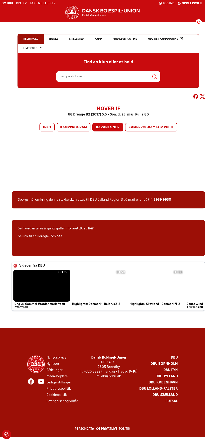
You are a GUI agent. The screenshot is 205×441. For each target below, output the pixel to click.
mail (131, 199)
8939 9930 (162, 199)
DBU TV (21, 3)
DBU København (163, 382)
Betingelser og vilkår (62, 401)
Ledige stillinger (58, 382)
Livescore (32, 48)
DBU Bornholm (164, 364)
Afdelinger (54, 370)
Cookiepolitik (56, 395)
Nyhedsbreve (56, 357)
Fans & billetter (42, 3)
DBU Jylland (166, 376)
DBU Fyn (170, 370)
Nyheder (52, 364)
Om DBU (7, 3)
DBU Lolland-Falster (158, 388)
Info (47, 127)
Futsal (172, 401)
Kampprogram (73, 127)
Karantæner (108, 127)
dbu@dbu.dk (111, 376)
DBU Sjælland (165, 395)
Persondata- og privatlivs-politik (102, 429)
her (91, 228)
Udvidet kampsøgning (165, 38)
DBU (174, 357)
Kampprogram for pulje (151, 127)
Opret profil (190, 3)
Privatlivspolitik (58, 388)
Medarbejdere (57, 376)
